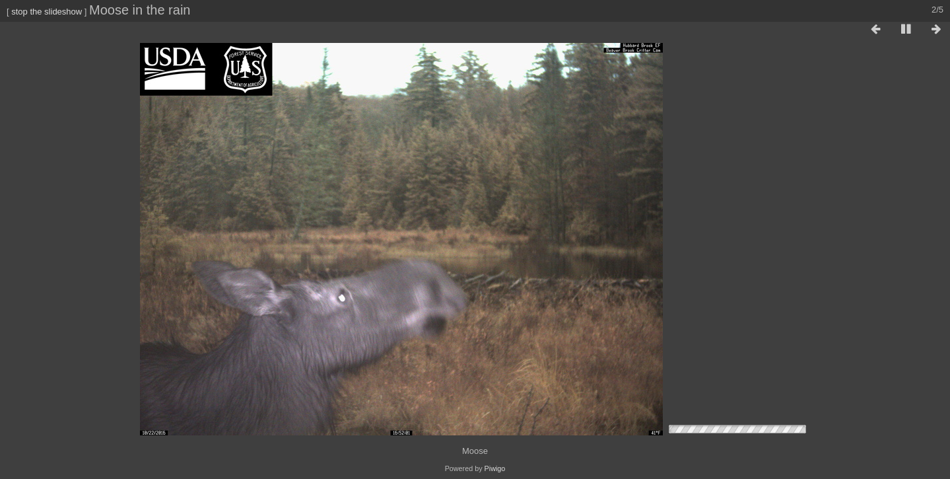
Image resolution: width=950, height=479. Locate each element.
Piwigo (495, 468)
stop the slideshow (46, 12)
